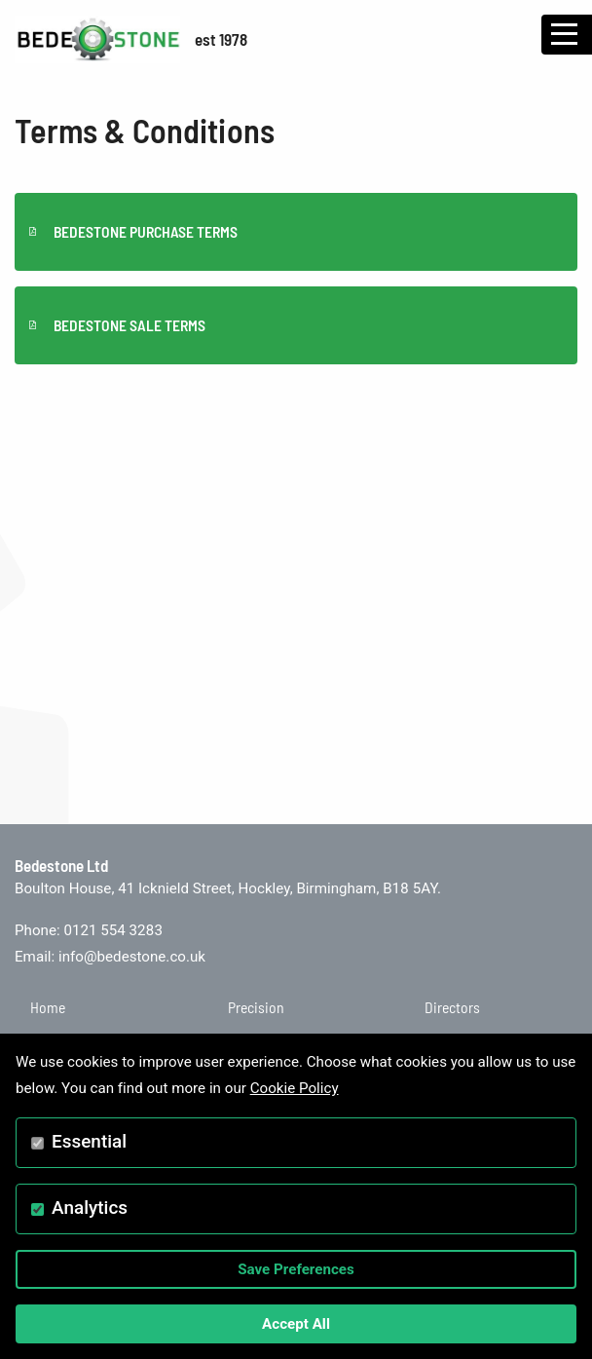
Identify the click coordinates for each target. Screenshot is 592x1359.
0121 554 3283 (113, 930)
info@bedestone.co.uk (131, 956)
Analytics (90, 1207)
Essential (89, 1141)
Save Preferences (296, 1269)
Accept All (296, 1324)
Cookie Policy (294, 1088)
